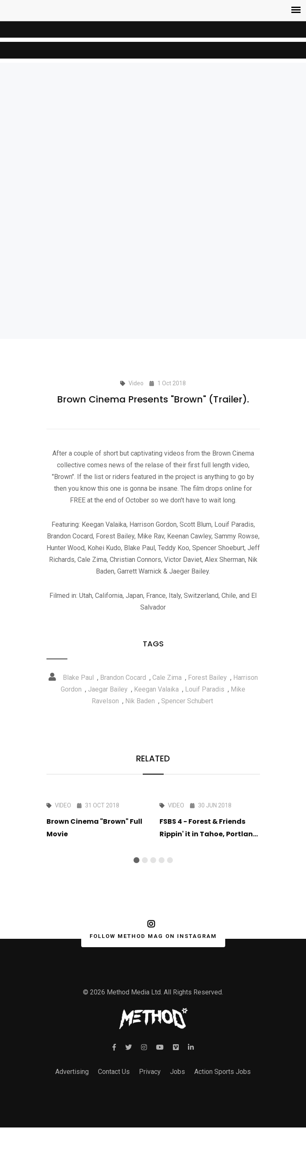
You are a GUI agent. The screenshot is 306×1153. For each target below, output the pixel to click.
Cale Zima (167, 678)
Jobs (177, 1085)
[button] (136, 860)
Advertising (72, 1085)
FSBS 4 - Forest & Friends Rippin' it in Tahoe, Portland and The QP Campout (208, 834)
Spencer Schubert (187, 701)
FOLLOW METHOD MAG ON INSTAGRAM (151, 936)
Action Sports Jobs (222, 1085)
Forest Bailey (207, 678)
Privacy (150, 1085)
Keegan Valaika (156, 689)
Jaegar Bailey (108, 689)
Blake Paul (78, 678)
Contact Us (114, 1085)
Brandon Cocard (123, 678)
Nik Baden (140, 701)
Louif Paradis (204, 689)
